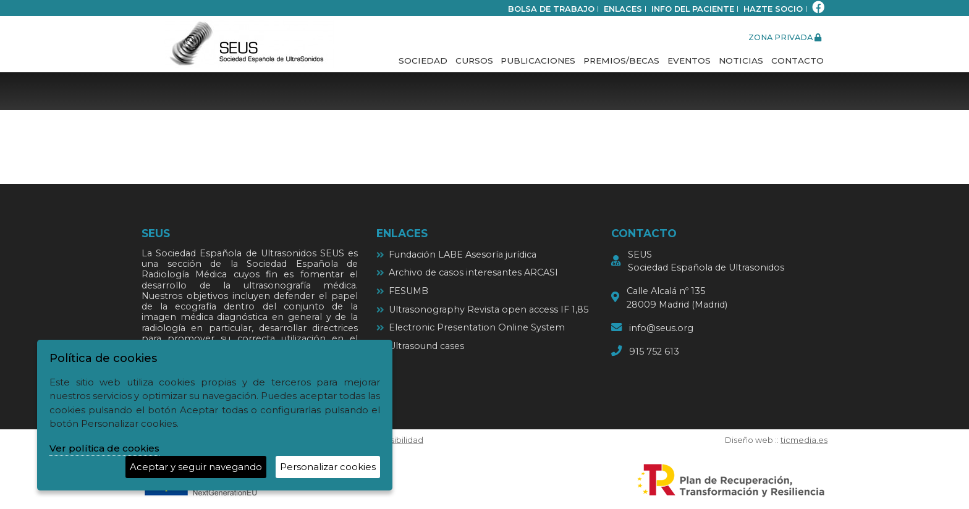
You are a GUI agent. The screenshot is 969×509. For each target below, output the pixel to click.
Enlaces (623, 9)
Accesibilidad (396, 440)
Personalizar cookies (328, 467)
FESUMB (408, 291)
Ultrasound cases (426, 345)
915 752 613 (654, 351)
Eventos (689, 60)
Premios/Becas (621, 60)
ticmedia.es (804, 440)
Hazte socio (773, 9)
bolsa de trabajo (551, 9)
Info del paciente (692, 9)
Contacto (797, 60)
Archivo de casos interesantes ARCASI (473, 272)
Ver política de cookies (104, 448)
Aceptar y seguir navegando (196, 467)
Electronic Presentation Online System (477, 327)
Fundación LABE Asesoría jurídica (462, 254)
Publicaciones (538, 60)
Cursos (474, 60)
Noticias (741, 60)
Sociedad (423, 60)
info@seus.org (661, 328)
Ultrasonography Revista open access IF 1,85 (488, 309)
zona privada (784, 37)
